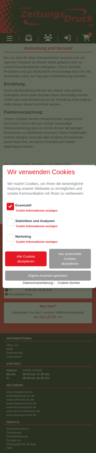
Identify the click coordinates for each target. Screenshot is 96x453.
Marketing (23, 236)
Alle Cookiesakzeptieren (26, 259)
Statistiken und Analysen (35, 221)
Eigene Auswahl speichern (48, 276)
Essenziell (23, 205)
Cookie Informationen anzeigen (37, 210)
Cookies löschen (69, 283)
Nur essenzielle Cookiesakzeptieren (70, 259)
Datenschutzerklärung (38, 283)
